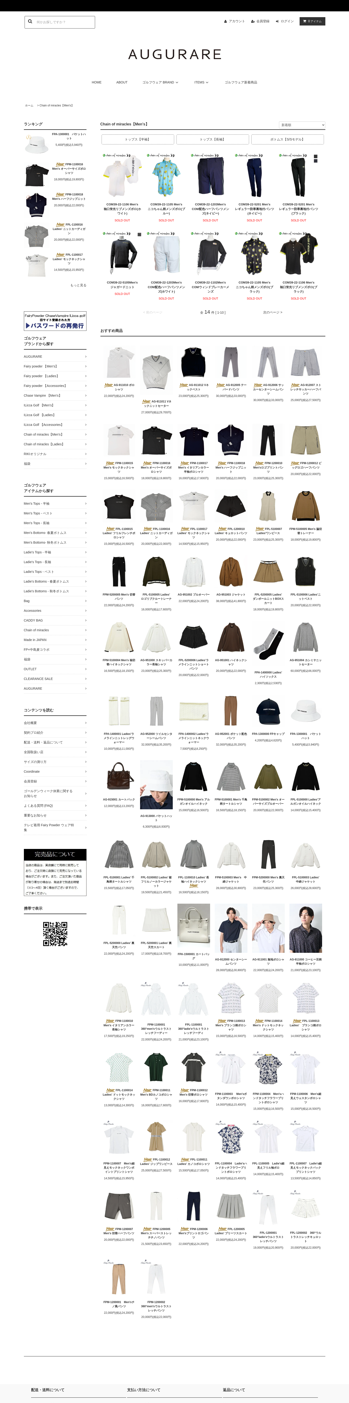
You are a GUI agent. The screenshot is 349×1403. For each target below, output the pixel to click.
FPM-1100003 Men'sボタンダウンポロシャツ (231, 1096)
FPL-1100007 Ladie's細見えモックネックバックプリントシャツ (306, 1167)
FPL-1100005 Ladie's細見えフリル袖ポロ (268, 1165)
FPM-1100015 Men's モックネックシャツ (119, 467)
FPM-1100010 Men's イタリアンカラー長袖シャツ (119, 1025)
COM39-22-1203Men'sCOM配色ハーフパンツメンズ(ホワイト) (166, 287)
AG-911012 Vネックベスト (194, 387)
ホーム (29, 105)
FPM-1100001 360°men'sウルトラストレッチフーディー (156, 1029)
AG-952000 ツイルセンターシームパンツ (156, 736)
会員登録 (262, 21)
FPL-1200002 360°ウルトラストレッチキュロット (305, 1237)
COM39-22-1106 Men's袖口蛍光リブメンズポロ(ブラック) (298, 287)
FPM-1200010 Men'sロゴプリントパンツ (268, 467)
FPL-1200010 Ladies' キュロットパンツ (231, 531)
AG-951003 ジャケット (230, 594)
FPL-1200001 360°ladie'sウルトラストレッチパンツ (268, 1237)
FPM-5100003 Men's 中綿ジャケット (231, 879)
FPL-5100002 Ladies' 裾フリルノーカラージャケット (156, 881)
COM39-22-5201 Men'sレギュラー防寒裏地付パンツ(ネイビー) (254, 209)
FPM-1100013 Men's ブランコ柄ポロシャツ (231, 1025)
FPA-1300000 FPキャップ (268, 734)
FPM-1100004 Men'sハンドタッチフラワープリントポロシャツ (268, 1098)
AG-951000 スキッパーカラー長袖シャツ (156, 662)
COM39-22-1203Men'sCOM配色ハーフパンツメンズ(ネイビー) (210, 209)
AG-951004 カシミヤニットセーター (305, 662)
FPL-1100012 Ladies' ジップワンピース (156, 1162)
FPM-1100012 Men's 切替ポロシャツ (193, 1092)
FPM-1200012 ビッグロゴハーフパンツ (305, 465)
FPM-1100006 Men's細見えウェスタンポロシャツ (305, 1098)
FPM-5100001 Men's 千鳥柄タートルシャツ (231, 801)
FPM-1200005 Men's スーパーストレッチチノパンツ (156, 1233)
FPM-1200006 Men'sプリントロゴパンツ (194, 1233)
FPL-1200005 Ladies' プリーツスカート (231, 1231)
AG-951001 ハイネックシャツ (231, 662)
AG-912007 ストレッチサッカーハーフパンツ (305, 389)
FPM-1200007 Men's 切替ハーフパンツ (119, 1231)
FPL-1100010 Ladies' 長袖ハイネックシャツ (193, 882)
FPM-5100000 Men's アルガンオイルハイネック (193, 801)
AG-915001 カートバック (119, 799)
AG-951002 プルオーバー (193, 594)
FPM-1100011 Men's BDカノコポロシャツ (156, 1094)
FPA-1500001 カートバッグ (193, 956)
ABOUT (122, 82)
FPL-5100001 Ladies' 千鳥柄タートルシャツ (119, 879)
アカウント (237, 21)
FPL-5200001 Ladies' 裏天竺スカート (156, 945)
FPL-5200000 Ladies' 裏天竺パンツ (119, 945)
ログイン (287, 21)
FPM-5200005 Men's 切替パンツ (119, 596)
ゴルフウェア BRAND (161, 82)
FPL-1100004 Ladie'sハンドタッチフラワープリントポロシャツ (231, 1167)
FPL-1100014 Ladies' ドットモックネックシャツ (119, 1094)
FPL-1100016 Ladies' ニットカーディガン (69, 229)
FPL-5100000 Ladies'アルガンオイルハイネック (305, 801)
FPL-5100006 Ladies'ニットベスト (306, 596)
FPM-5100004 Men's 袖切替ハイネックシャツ (119, 662)
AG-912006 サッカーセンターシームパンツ (268, 389)
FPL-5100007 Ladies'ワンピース (268, 531)
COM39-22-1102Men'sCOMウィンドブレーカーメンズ (210, 287)
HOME (97, 82)
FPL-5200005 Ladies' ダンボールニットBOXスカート (269, 599)
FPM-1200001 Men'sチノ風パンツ (118, 1304)
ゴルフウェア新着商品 (241, 82)
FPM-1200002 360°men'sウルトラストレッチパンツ (156, 1306)
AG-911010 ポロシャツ (118, 387)
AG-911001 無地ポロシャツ (268, 961)
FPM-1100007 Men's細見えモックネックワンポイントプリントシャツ (118, 1167)
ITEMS (202, 82)
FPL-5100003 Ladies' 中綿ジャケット (307, 879)
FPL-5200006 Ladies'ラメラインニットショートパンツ (193, 664)
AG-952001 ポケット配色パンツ (231, 736)
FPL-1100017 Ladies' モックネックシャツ (69, 259)
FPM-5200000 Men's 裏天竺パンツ (268, 879)
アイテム (311, 21)
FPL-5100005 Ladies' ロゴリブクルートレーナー (157, 599)
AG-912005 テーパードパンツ (231, 387)
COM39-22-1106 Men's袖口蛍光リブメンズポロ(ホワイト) (122, 209)
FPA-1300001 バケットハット (69, 136)
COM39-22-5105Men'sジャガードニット (122, 285)
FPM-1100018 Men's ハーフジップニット (69, 197)
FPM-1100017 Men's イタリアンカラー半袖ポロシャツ (194, 467)
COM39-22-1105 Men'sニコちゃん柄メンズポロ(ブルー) (166, 209)
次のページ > (272, 312)
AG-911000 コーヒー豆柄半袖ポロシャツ (305, 961)
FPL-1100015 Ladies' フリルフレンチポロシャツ (119, 533)
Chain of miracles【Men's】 (57, 105)
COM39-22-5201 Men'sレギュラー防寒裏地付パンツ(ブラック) (298, 209)
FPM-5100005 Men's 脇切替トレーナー (305, 531)
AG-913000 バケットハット (156, 818)
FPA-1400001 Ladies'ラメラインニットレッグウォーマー (119, 738)
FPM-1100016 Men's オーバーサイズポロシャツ (69, 169)
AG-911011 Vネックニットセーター (156, 404)
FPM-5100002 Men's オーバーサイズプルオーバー (268, 801)
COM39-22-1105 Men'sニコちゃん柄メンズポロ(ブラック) (254, 287)
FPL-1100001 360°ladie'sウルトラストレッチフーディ (193, 1029)
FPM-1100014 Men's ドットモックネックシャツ (269, 1025)
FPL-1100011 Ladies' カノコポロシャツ (193, 1162)
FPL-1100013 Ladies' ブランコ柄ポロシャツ (306, 1025)
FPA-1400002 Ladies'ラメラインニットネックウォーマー (193, 738)
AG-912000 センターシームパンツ (231, 961)
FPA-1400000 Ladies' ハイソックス (270, 674)
